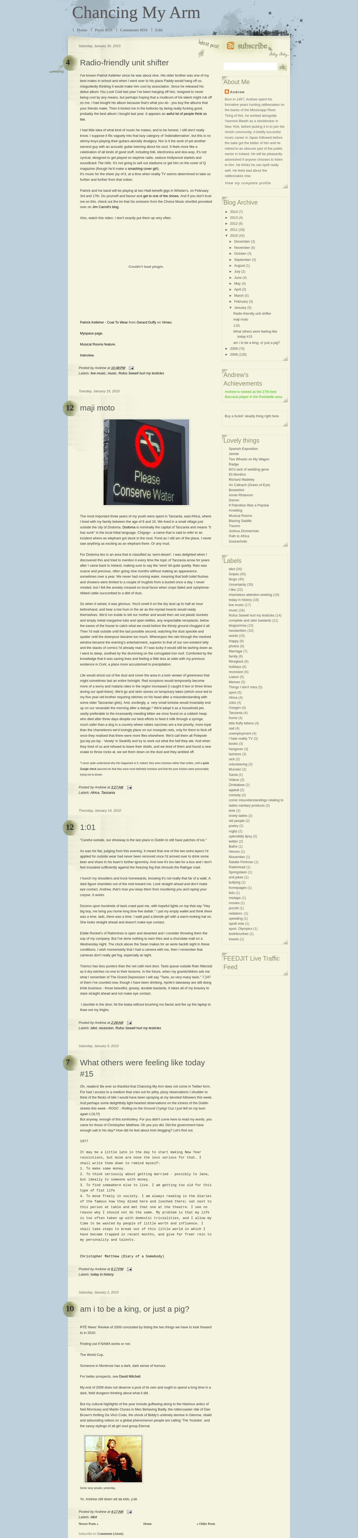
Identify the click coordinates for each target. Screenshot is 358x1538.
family (233, 656)
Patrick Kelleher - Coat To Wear (104, 322)
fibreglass (236, 661)
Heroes (234, 851)
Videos (234, 780)
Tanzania (108, 793)
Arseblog (235, 510)
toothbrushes (239, 934)
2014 (234, 212)
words (233, 636)
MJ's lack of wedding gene (249, 469)
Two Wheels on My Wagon (249, 459)
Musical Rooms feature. (98, 344)
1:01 (88, 827)
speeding (236, 918)
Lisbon (234, 677)
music (112, 373)
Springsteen (238, 872)
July (237, 271)
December (242, 241)
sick (232, 759)
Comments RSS (134, 30)
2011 (234, 230)
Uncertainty (237, 584)
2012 (234, 223)
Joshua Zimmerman (244, 531)
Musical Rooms (240, 516)
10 (70, 1308)
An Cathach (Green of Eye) (249, 485)
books (233, 744)
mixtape (235, 898)
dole (232, 811)
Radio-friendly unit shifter (124, 62)
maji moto (97, 407)
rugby (233, 831)
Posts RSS (103, 30)
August (239, 266)
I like (232, 590)
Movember (237, 857)
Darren (234, 500)
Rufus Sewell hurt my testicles (141, 373)
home (233, 718)
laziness (235, 754)
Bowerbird (236, 490)
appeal (234, 790)
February (241, 301)
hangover (236, 749)
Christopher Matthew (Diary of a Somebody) (122, 1256)
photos (234, 646)
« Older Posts (206, 1524)
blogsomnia (237, 625)
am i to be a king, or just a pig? (134, 1308)
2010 (234, 236)
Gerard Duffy (146, 322)
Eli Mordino (237, 474)
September (242, 260)
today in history (102, 1274)
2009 (234, 349)
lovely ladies (238, 816)
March (239, 296)
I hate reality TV (241, 738)
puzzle (234, 908)
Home (82, 30)
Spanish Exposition (243, 449)
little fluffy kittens (241, 723)
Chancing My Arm (136, 12)
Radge (234, 464)
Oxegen (235, 708)
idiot (94, 1028)
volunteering (238, 764)
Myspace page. (91, 333)
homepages (238, 888)
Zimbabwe (237, 785)
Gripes (234, 574)
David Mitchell (129, 1376)
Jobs (232, 703)
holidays (235, 667)
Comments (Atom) (110, 1534)
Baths (233, 846)
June (238, 278)
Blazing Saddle (240, 521)
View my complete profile (248, 183)
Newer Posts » (88, 1524)
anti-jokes (236, 877)
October (240, 253)
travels (234, 939)
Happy (234, 641)
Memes (234, 682)
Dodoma (129, 527)
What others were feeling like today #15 (142, 1068)
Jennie (234, 454)
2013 (234, 218)
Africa (94, 793)
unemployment (240, 733)
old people (237, 821)
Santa (233, 775)
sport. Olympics (240, 929)
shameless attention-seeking (250, 595)
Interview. (87, 355)
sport (232, 692)
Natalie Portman (241, 862)
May (237, 283)
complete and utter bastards (250, 620)
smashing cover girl (142, 169)
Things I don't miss (243, 687)
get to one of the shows (160, 196)
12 (70, 407)
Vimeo (167, 322)
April (237, 289)
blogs (233, 579)
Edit (159, 30)
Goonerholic (238, 541)
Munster (235, 769)
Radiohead (237, 867)
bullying (234, 882)
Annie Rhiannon (241, 495)
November (242, 248)
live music (98, 373)
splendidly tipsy (240, 836)
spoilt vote (236, 924)
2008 (234, 354)
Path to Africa (239, 536)
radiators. (236, 913)
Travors (234, 526)
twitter (233, 841)
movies (234, 903)
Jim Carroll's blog (105, 207)
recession (106, 1028)
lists (232, 893)
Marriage (235, 651)
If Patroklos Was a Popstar (249, 505)
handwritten (237, 631)
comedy (235, 795)
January (240, 308)
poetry (233, 826)
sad (231, 728)
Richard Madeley (241, 479)
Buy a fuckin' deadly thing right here (252, 416)
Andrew (237, 92)
